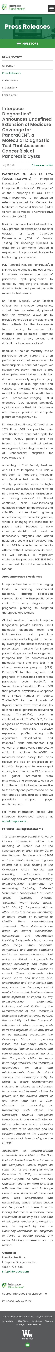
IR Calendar (9, 87)
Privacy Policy (8, 1321)
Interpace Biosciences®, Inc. (22, 1316)
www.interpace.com (15, 821)
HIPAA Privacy (23, 1321)
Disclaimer (37, 1321)
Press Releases (10, 73)
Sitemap (49, 1321)
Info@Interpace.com (15, 1271)
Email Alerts (9, 95)
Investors (27, 43)
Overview (7, 66)
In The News (9, 80)
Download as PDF (42, 165)
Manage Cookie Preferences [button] (28, 1324)
